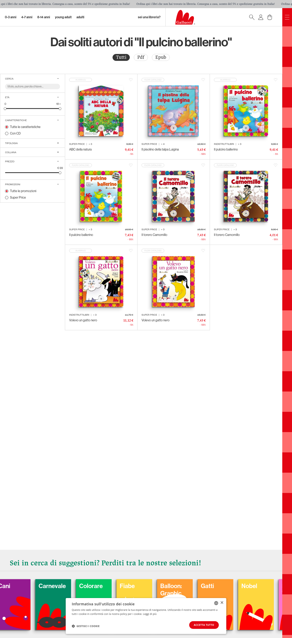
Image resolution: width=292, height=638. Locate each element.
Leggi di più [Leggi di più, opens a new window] (150, 614)
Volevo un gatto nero (83, 320)
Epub (160, 57)
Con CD (15, 133)
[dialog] (146, 616)
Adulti (80, 17)
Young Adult (63, 17)
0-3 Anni (10, 17)
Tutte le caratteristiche (25, 127)
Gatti (221, 586)
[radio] (121, 57)
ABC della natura (80, 149)
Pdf (140, 57)
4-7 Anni (26, 17)
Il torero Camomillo (154, 235)
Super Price (18, 197)
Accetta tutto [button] (204, 625)
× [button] (221, 602)
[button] (86, 626)
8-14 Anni (43, 17)
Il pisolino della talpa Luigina (160, 149)
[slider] (5, 108)
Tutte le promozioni (23, 191)
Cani (18, 586)
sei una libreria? (149, 17)
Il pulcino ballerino (226, 149)
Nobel (263, 586)
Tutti (121, 57)
